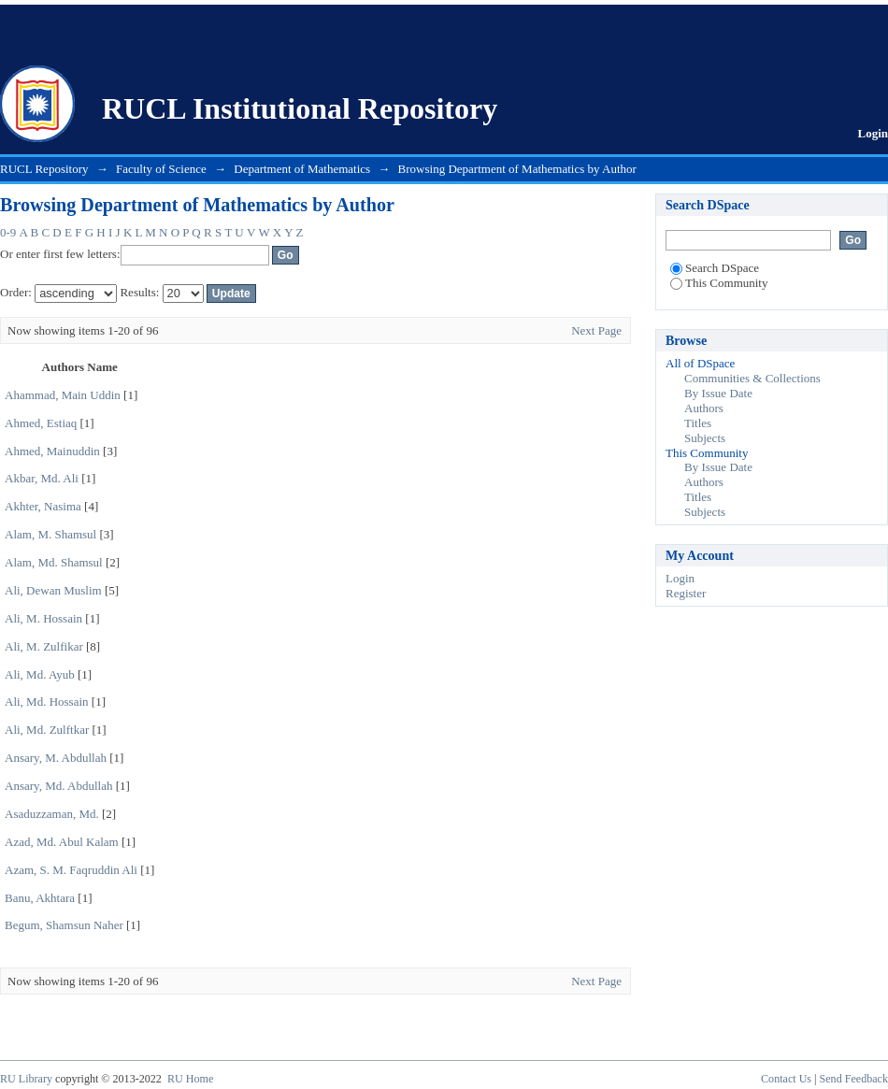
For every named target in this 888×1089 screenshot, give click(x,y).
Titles (697, 423)
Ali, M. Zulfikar (44, 646)
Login (872, 133)
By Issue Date (718, 393)
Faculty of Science (161, 169)
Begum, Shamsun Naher (64, 925)
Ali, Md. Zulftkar (47, 730)
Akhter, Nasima (43, 506)
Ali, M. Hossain (43, 618)
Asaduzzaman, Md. (52, 814)
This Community (718, 283)
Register (686, 593)
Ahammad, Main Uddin (63, 395)
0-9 (8, 232)
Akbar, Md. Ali (42, 478)
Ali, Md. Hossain (47, 702)
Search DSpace (714, 268)
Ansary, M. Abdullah (56, 758)
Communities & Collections (752, 378)
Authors (703, 408)
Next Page (596, 330)
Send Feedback (854, 1078)
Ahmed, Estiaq (41, 423)
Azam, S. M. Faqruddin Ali (71, 870)
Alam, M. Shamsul (50, 534)
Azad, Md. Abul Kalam (62, 842)
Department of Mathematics (302, 169)
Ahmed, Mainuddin (52, 451)
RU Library (26, 1078)
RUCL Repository (44, 169)
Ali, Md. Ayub (40, 674)
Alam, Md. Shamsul (54, 562)
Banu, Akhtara (40, 898)
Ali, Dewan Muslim (53, 590)
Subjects (704, 438)
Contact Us (786, 1078)
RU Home (190, 1078)
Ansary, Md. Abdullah (58, 786)
